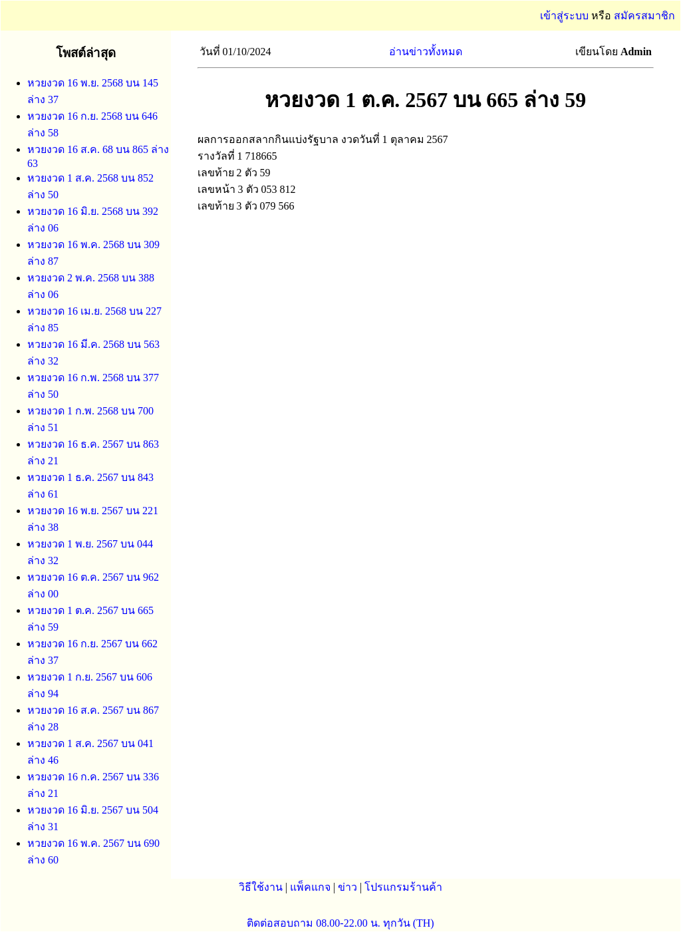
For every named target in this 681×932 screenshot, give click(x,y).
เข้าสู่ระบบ (564, 15)
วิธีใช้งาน (261, 887)
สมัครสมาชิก (644, 15)
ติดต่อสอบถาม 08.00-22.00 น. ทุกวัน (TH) (340, 923)
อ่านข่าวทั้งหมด (425, 51)
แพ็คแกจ (310, 887)
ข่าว (347, 887)
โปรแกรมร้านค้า (403, 887)
